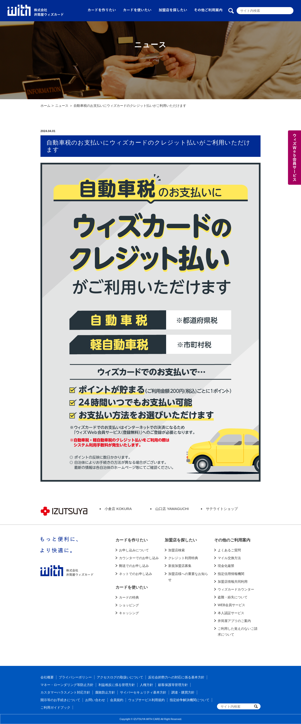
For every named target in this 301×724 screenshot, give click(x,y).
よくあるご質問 (229, 550)
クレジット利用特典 (183, 558)
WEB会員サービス (231, 605)
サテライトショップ (222, 509)
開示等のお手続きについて (60, 700)
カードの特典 (129, 597)
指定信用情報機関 (231, 574)
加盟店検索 (176, 550)
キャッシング (129, 613)
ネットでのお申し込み (135, 574)
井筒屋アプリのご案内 (234, 621)
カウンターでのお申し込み (139, 558)
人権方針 (146, 685)
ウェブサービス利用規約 (146, 700)
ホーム (45, 105)
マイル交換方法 (229, 558)
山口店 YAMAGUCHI (172, 509)
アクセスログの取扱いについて (120, 677)
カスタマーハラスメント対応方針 (65, 692)
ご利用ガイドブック (55, 707)
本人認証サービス (231, 613)
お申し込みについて (134, 550)
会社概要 (47, 677)
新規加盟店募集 (179, 566)
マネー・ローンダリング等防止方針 (66, 685)
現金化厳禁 (226, 566)
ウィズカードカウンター (236, 589)
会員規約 (116, 700)
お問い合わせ (95, 700)
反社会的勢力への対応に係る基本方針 (176, 677)
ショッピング (129, 605)
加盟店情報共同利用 (233, 581)
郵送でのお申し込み (134, 566)
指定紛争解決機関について (189, 700)
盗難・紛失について (233, 597)
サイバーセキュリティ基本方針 (143, 692)
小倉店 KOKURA (118, 509)
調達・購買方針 (183, 692)
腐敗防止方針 (105, 692)
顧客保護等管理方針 (173, 685)
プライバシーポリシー (75, 677)
